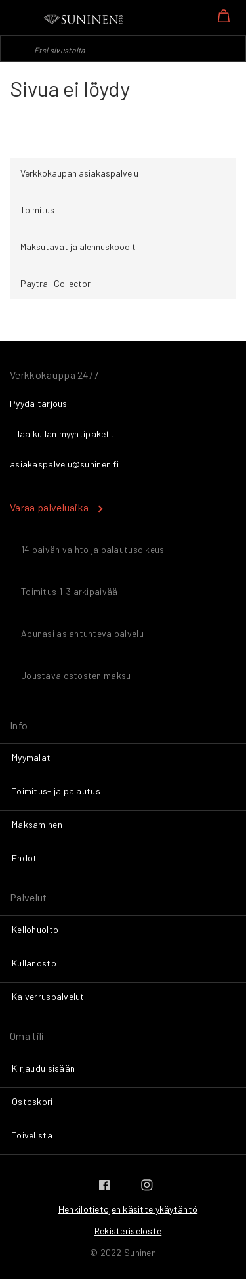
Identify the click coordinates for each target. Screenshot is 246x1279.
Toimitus (37, 209)
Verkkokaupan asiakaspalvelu (79, 173)
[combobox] (123, 48)
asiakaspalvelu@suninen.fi (64, 463)
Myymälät (31, 757)
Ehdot (24, 857)
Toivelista (32, 1134)
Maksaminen (37, 824)
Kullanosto (34, 962)
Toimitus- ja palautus (56, 790)
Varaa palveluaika (49, 507)
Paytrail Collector (55, 283)
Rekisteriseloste (127, 1230)
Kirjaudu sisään (43, 1067)
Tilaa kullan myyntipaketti (63, 433)
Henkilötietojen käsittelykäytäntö (127, 1209)
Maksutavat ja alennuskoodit (78, 246)
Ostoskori (32, 1101)
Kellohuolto (35, 929)
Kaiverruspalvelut (48, 996)
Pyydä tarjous (39, 403)
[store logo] (84, 20)
